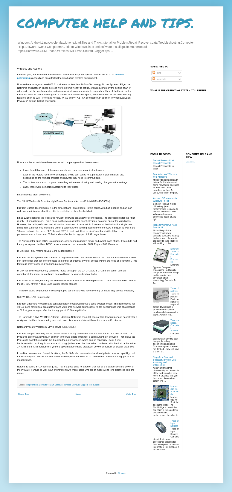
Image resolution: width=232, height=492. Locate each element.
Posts (157, 73)
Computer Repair (46, 385)
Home (78, 394)
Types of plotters (175, 289)
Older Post (131, 394)
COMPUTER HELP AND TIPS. (105, 23)
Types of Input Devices (175, 423)
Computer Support (80, 385)
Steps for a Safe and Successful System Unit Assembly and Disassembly (164, 361)
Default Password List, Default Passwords (164, 161)
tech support (94, 385)
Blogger (121, 473)
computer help (32, 385)
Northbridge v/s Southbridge (175, 390)
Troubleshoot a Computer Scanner (175, 325)
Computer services (63, 385)
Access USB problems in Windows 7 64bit (165, 199)
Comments (159, 79)
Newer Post (23, 394)
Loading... (190, 162)
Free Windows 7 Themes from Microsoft (165, 175)
